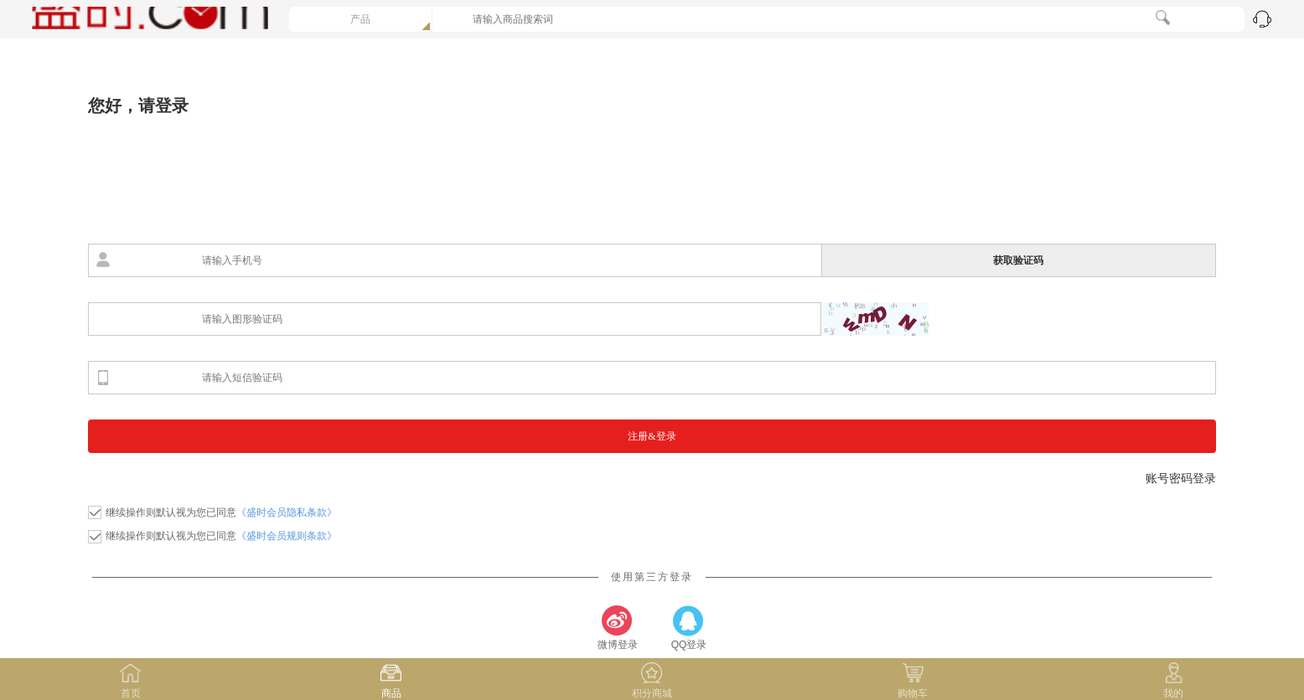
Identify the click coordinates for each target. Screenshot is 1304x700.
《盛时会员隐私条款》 (286, 512)
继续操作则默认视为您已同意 (221, 512)
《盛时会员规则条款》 (286, 536)
